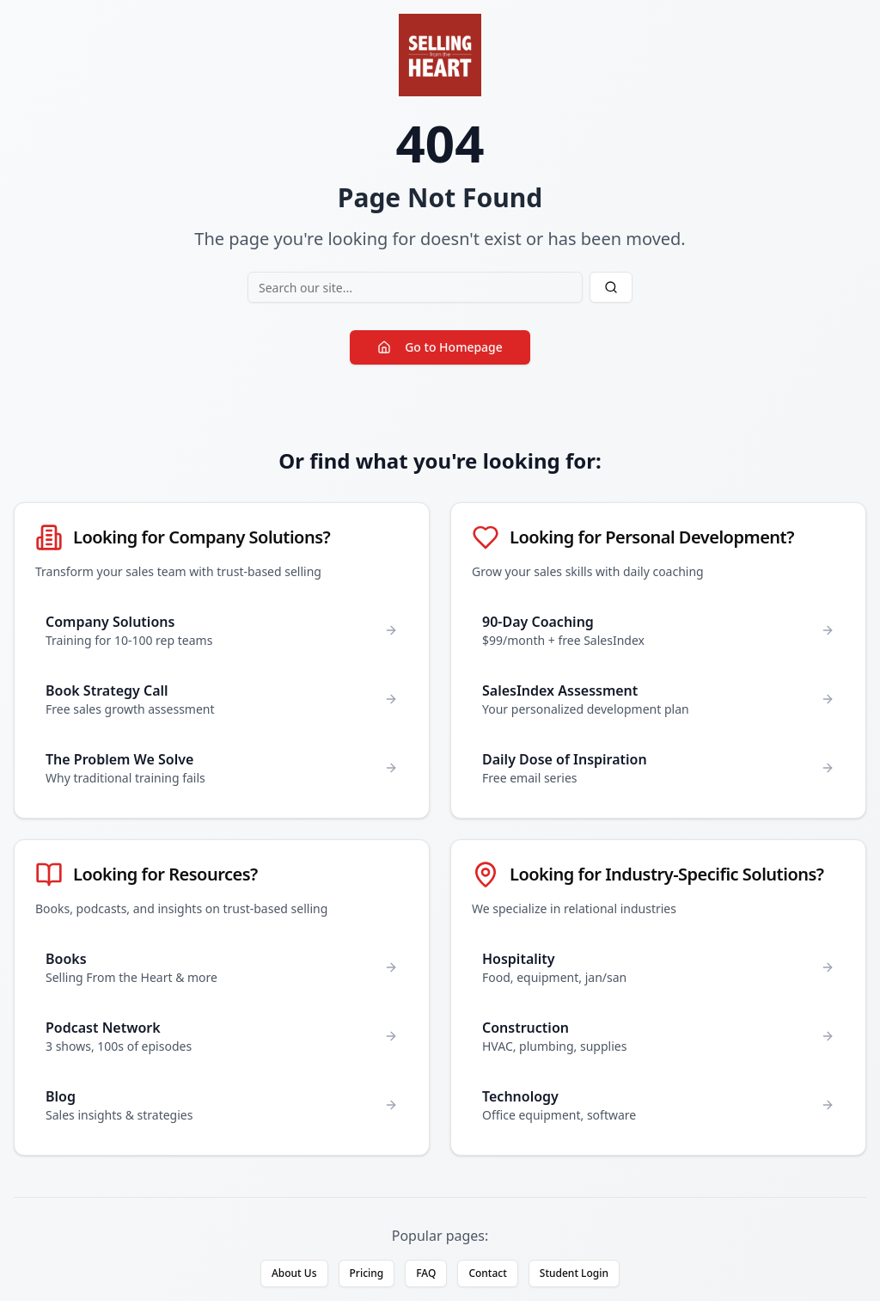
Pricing (367, 1273)
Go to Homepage (440, 347)
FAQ (426, 1273)
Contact (487, 1273)
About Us (294, 1273)
